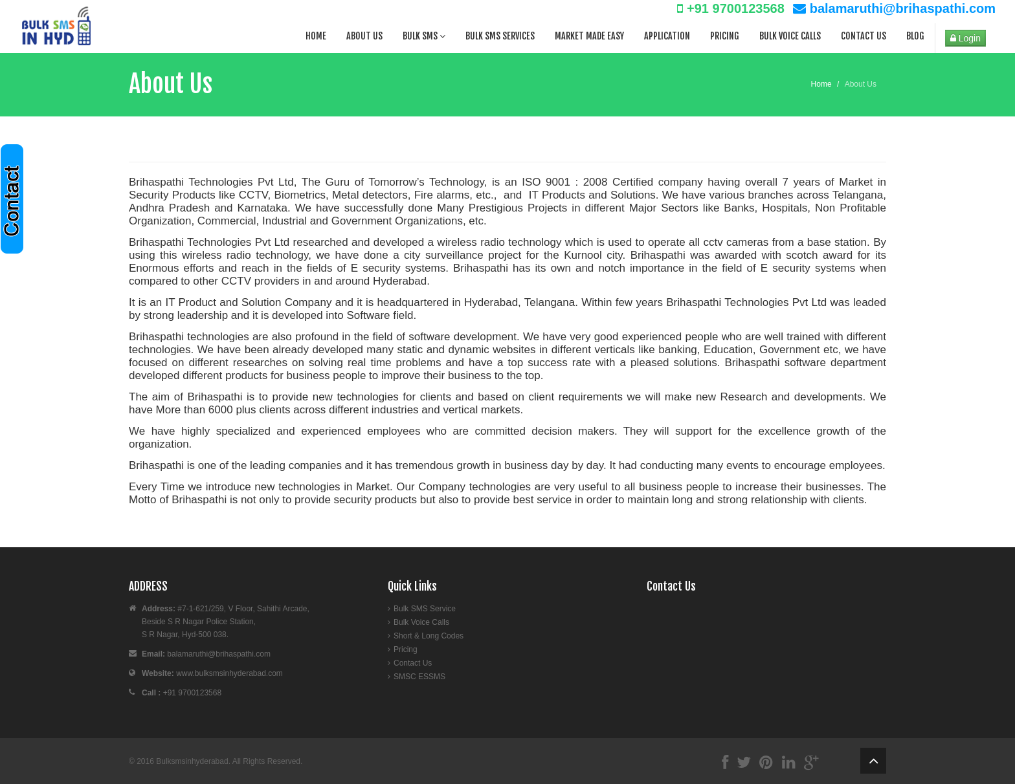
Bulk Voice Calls (790, 35)
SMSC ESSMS (419, 676)
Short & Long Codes (428, 635)
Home (316, 35)
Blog (915, 35)
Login (965, 38)
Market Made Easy (589, 35)
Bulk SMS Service (425, 608)
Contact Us (863, 35)
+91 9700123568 (730, 8)
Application (667, 35)
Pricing (724, 35)
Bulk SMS (424, 35)
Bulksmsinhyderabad (192, 761)
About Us (364, 35)
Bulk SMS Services (500, 35)
